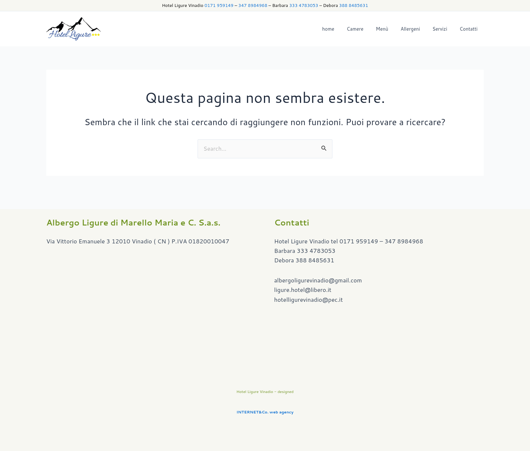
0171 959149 (218, 5)
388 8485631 (353, 5)
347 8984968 (252, 5)
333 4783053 (303, 5)
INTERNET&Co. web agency (265, 412)
